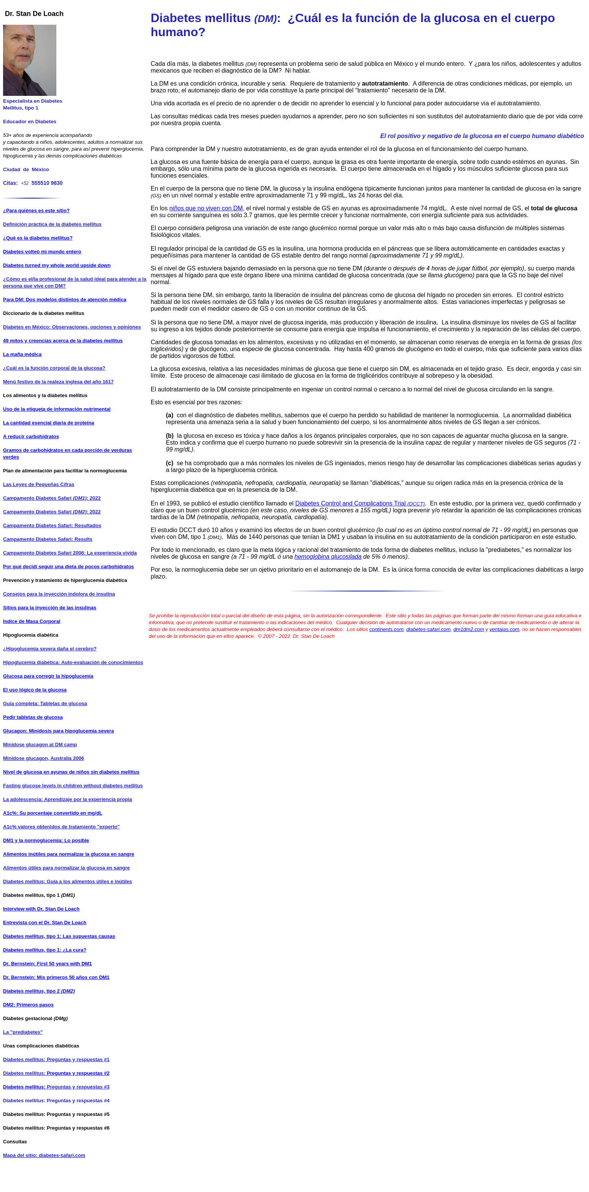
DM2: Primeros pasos (28, 1005)
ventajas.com (505, 629)
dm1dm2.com (468, 629)
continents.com (386, 629)
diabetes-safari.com (428, 629)
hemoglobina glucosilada (328, 556)
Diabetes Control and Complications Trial (360, 503)
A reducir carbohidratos (31, 436)
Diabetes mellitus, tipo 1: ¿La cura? (44, 950)
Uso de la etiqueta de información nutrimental (56, 409)
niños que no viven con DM (206, 208)
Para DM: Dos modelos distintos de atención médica (64, 299)
